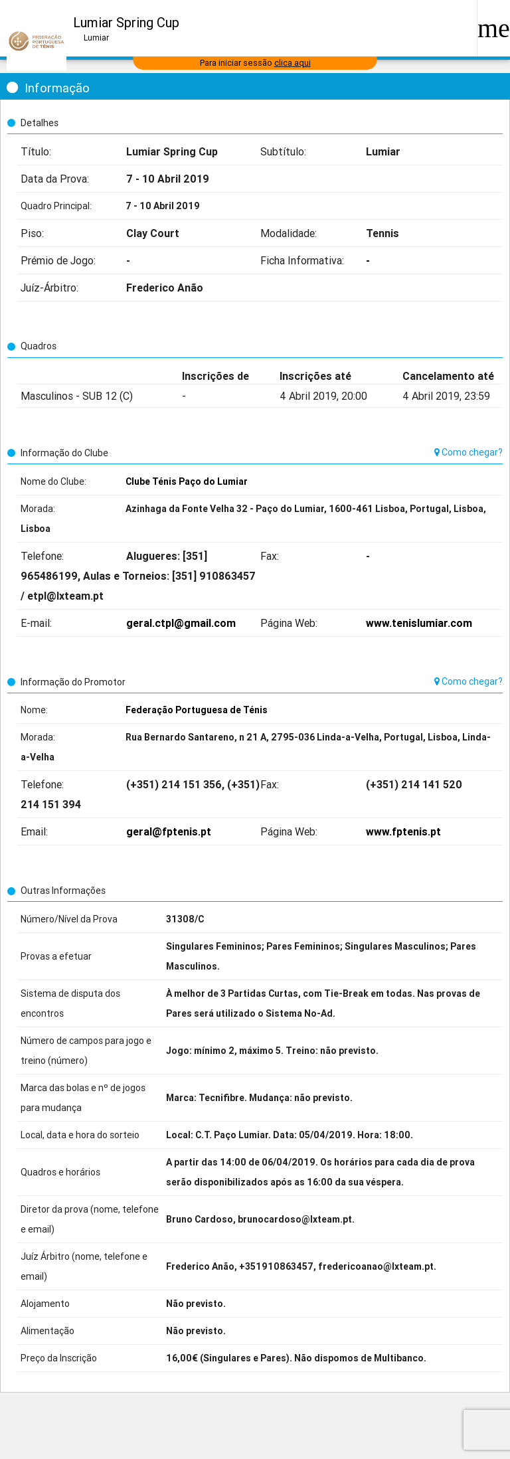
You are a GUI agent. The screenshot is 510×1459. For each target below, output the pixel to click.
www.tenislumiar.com (419, 623)
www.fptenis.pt (403, 831)
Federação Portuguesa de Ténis (197, 710)
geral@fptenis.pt (168, 831)
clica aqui (292, 62)
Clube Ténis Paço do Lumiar (187, 481)
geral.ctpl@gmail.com (181, 623)
